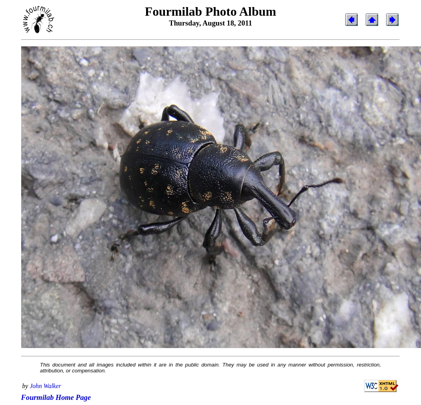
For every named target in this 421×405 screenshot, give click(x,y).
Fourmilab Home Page (56, 397)
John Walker (45, 386)
